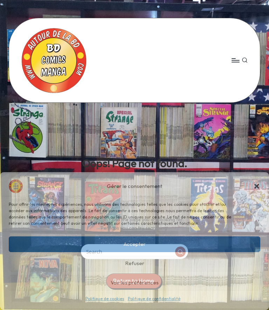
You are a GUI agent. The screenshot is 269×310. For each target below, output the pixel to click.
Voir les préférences (135, 282)
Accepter (135, 244)
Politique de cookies (104, 298)
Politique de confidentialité (154, 298)
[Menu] (235, 60)
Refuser (134, 263)
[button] (256, 186)
